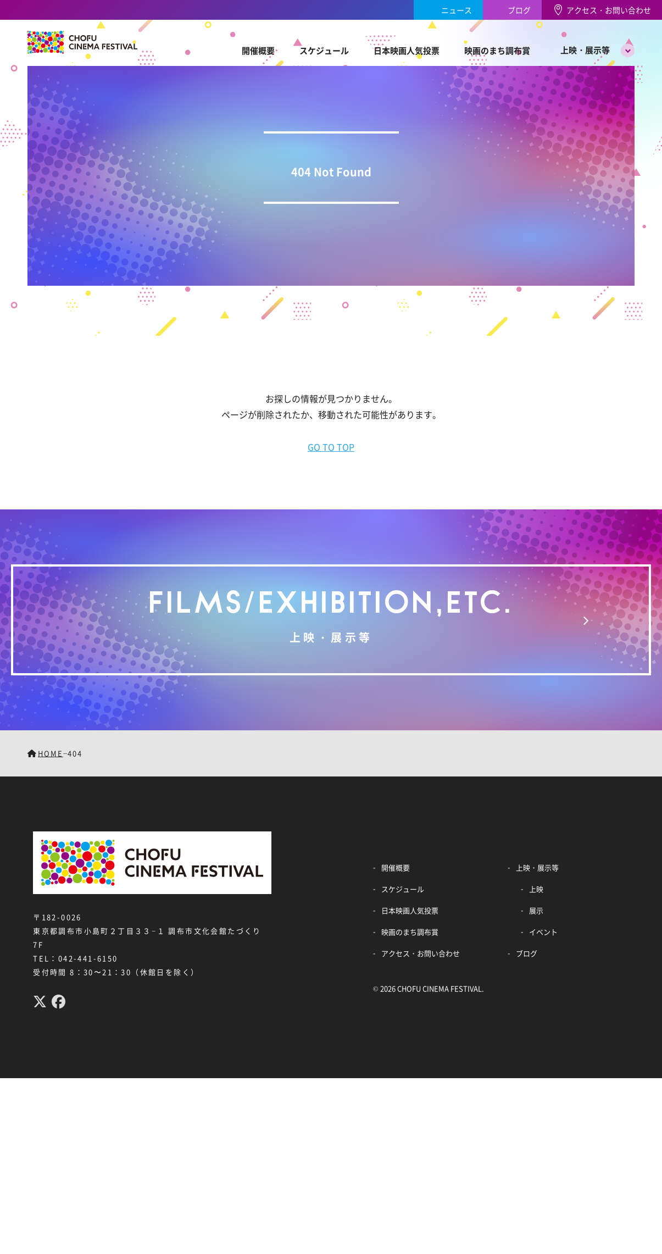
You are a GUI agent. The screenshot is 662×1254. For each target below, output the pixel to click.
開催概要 (258, 50)
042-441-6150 (88, 958)
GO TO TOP (331, 446)
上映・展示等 (585, 50)
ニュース (456, 9)
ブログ (519, 9)
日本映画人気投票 (407, 50)
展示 (536, 910)
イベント (543, 931)
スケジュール (324, 50)
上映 (536, 889)
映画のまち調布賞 (497, 50)
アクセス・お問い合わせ (608, 9)
